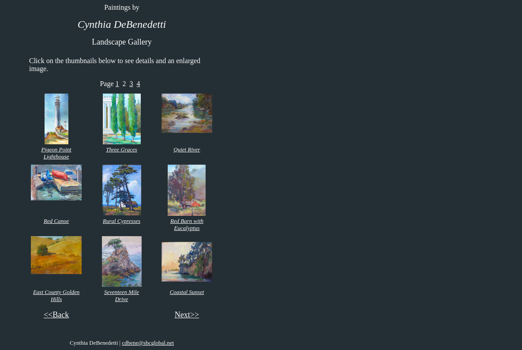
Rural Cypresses (121, 221)
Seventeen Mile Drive (121, 295)
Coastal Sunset (187, 292)
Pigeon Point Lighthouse (56, 153)
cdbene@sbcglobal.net (148, 342)
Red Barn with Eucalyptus (186, 224)
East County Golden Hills (56, 295)
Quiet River (186, 149)
